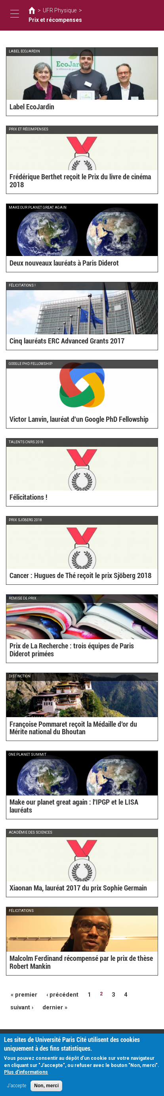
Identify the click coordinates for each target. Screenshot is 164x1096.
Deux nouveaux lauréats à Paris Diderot (55, 263)
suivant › (135, 994)
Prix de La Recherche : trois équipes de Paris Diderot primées (81, 654)
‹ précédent (55, 994)
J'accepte (16, 1088)
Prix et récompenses (100, 15)
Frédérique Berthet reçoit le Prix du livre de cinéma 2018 (76, 185)
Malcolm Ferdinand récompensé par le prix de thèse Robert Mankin (78, 964)
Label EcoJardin (28, 107)
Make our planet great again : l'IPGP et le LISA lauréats (73, 810)
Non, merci (46, 1088)
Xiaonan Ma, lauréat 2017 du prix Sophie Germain (67, 888)
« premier (22, 994)
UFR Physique (56, 15)
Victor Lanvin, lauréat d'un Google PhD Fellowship (67, 419)
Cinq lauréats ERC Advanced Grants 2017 (57, 341)
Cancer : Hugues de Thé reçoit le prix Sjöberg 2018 (68, 576)
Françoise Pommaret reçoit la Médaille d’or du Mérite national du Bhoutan (82, 729)
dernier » (20, 1005)
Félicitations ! (26, 498)
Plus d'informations (26, 1075)
